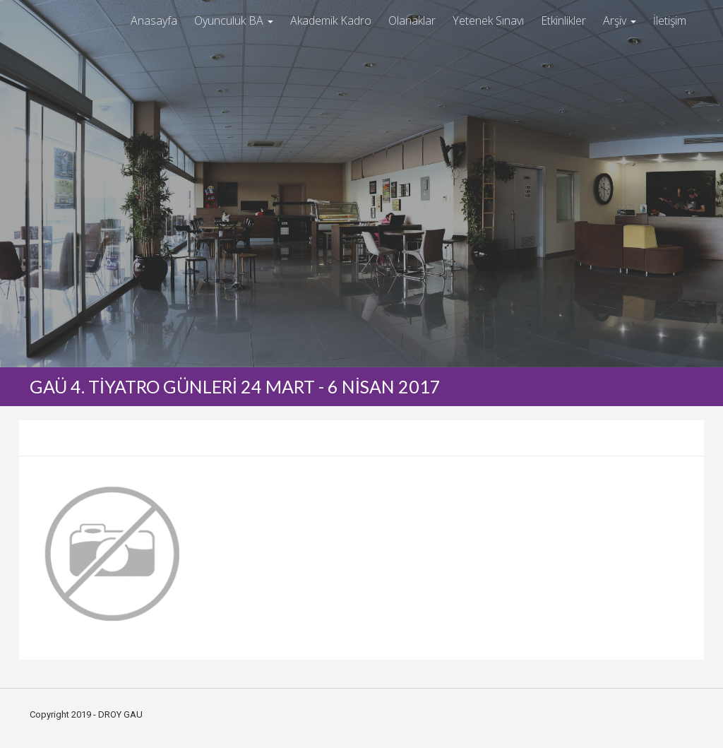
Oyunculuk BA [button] (233, 20)
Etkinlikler (563, 20)
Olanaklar (412, 20)
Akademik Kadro (330, 20)
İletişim (669, 20)
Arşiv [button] (619, 20)
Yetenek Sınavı (488, 20)
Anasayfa (154, 20)
